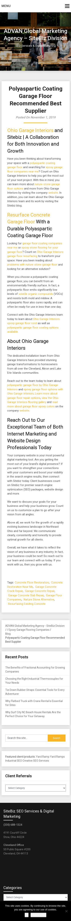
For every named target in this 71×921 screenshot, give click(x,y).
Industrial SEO (13, 760)
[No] (66, 911)
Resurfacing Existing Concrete (27, 604)
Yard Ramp (42, 756)
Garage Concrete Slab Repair (26, 595)
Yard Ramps (57, 756)
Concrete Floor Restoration (32, 582)
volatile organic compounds (36, 294)
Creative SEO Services (36, 760)
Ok (26, 914)
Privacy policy (38, 914)
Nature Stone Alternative (39, 599)
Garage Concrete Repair (40, 591)
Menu (6, 6)
